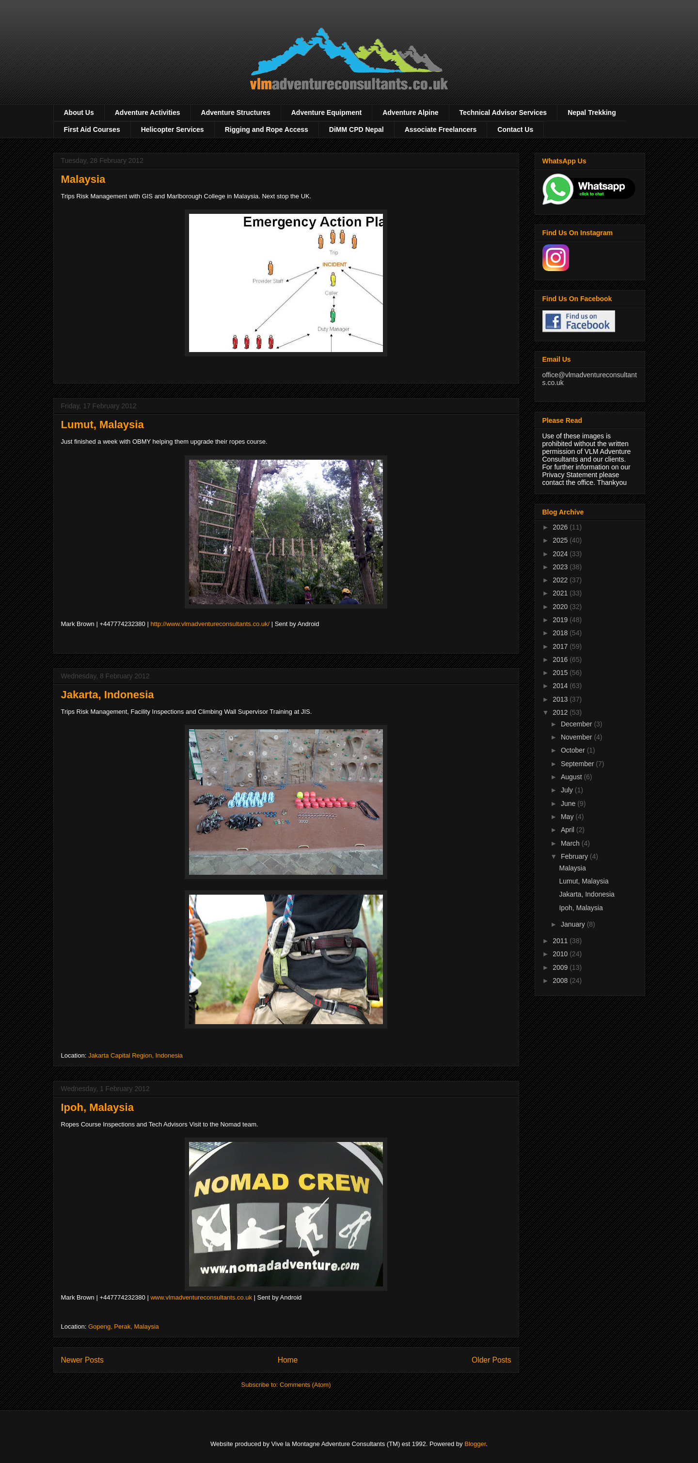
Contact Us (515, 129)
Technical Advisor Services (503, 112)
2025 (561, 540)
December (577, 724)
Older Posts (491, 1360)
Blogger (475, 1443)
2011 (561, 941)
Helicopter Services (172, 129)
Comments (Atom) (305, 1384)
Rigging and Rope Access (266, 129)
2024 (561, 554)
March (571, 843)
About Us (79, 112)
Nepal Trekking (592, 112)
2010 (561, 954)
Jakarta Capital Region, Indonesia (135, 1055)
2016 (561, 659)
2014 (561, 686)
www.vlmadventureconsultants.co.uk (201, 1297)
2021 (561, 593)
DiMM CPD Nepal (356, 129)
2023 (561, 567)
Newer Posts (82, 1360)
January (574, 924)
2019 (561, 620)
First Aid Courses (92, 129)
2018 (561, 633)
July (568, 790)
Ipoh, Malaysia (97, 1107)
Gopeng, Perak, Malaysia (123, 1326)
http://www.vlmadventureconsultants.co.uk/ (210, 623)
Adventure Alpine (410, 112)
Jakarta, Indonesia (107, 695)
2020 (561, 607)
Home (288, 1360)
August (572, 777)
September (578, 764)
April (568, 830)
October (574, 750)
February (575, 856)
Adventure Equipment (326, 112)
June (569, 803)
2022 (561, 580)
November (577, 737)
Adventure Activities (147, 112)
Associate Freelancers (441, 129)
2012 (561, 712)
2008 (561, 980)
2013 (561, 699)
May (568, 816)
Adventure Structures (235, 112)
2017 (561, 646)
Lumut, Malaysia (102, 424)
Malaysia (83, 179)
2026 (561, 527)
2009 (561, 967)
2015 (561, 672)
